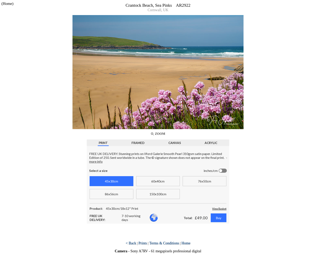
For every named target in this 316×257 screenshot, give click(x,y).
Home (185, 243)
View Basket (219, 208)
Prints (142, 243)
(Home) (7, 3)
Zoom (160, 133)
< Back (131, 243)
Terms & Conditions (164, 243)
